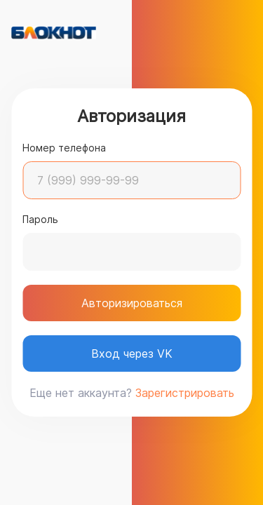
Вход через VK (132, 353)
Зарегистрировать (184, 393)
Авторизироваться (131, 303)
